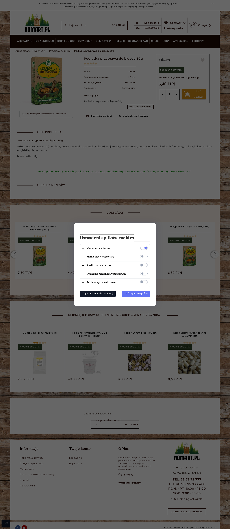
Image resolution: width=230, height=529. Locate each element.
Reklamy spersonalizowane (102, 282)
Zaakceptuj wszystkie (136, 293)
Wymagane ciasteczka (98, 248)
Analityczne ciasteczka (99, 265)
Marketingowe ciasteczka (100, 257)
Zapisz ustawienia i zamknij (97, 293)
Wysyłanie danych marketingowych (106, 274)
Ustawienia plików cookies (107, 238)
